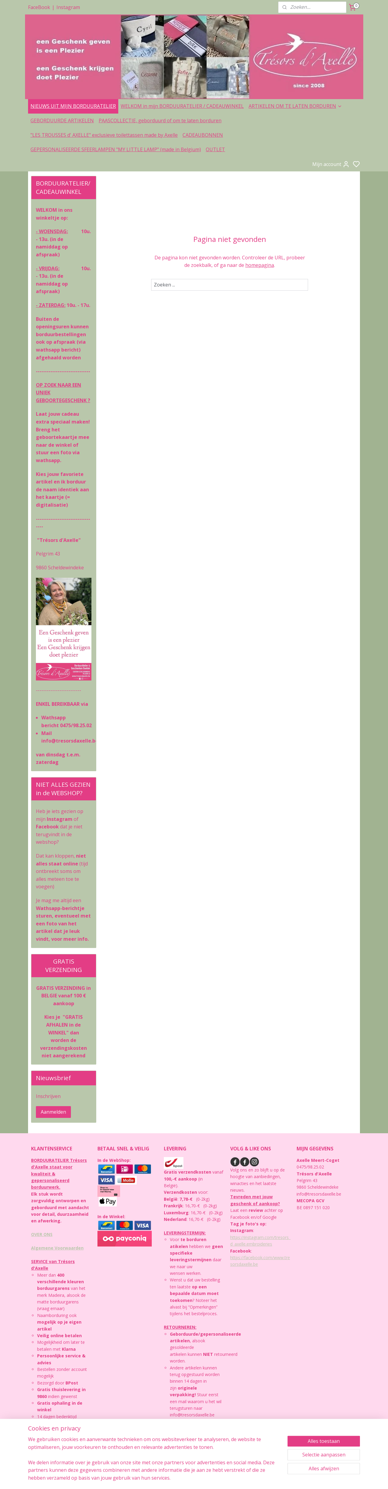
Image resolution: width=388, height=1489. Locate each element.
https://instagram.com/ (252, 1237)
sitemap (215, 1478)
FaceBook (39, 7)
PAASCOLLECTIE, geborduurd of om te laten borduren (160, 120)
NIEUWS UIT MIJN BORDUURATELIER (73, 106)
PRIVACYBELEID (50, 1444)
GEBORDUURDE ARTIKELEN (62, 120)
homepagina (259, 265)
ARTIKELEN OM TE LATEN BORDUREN (295, 106)
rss (228, 1478)
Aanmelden (53, 1112)
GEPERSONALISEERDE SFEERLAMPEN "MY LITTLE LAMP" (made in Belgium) (115, 149)
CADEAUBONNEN (203, 135)
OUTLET (215, 149)
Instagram (68, 7)
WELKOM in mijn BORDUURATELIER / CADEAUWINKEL (182, 106)
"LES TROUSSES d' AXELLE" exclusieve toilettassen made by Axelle (104, 135)
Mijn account (331, 164)
